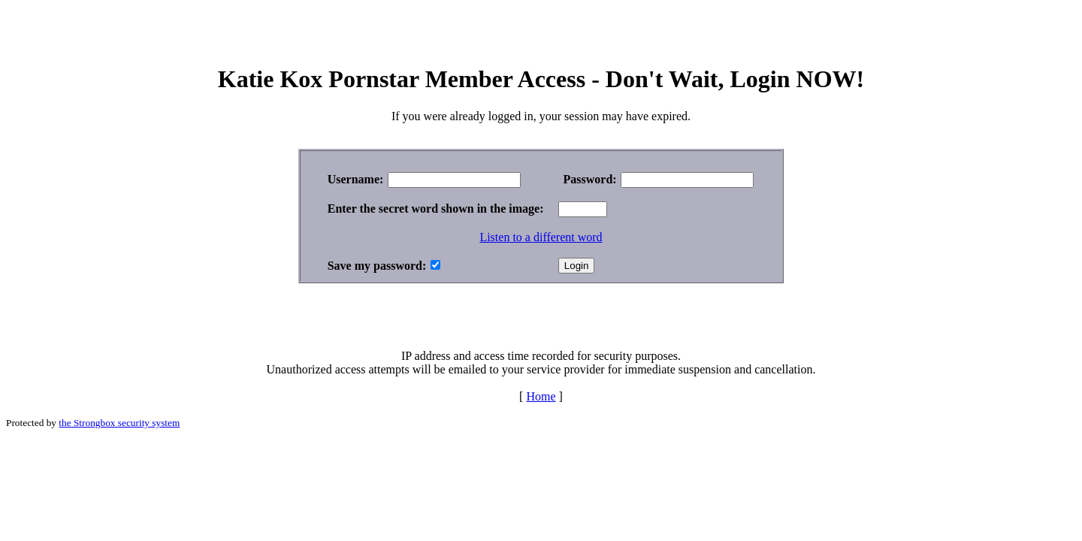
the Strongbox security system (119, 422)
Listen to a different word (540, 237)
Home (540, 396)
